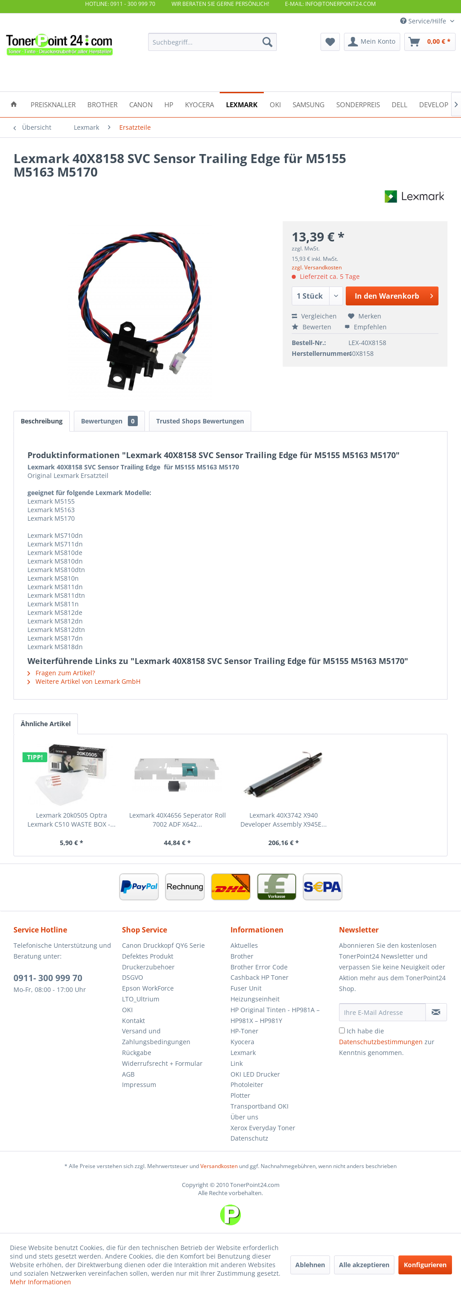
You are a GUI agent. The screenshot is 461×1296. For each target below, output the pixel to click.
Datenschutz (249, 1138)
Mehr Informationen (40, 1282)
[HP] (168, 104)
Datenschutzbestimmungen (381, 1041)
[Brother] (102, 104)
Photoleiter (246, 1084)
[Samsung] (308, 104)
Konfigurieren (425, 1264)
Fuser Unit (246, 988)
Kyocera (242, 1041)
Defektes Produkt (147, 956)
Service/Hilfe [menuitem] (424, 21)
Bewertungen (109, 421)
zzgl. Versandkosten (317, 267)
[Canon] (140, 104)
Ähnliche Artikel (46, 723)
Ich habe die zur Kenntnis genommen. (386, 1042)
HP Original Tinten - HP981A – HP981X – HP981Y (275, 1015)
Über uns (244, 1117)
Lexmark (243, 1052)
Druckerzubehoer (148, 967)
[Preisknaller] (53, 104)
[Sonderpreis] (358, 104)
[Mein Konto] (372, 42)
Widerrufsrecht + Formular (162, 1063)
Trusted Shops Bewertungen (200, 421)
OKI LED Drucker (255, 1074)
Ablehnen (310, 1264)
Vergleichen (314, 316)
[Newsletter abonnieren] (436, 1012)
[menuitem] (212, 42)
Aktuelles (244, 945)
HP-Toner (244, 1031)
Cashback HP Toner (259, 977)
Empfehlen (365, 327)
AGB (128, 1074)
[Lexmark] (242, 104)
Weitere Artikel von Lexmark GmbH (83, 681)
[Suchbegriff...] (212, 42)
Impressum (139, 1084)
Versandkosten (219, 1166)
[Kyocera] (199, 104)
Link (236, 1063)
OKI (127, 1009)
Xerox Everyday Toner (262, 1127)
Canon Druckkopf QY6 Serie (163, 945)
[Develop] (433, 104)
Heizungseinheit (255, 999)
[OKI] (275, 104)
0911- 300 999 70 (48, 978)
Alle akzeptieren (364, 1264)
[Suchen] (267, 42)
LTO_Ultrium (140, 999)
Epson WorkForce (148, 988)
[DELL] (399, 104)
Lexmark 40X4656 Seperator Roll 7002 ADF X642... (177, 819)
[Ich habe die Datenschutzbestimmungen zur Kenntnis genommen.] (342, 1030)
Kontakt (133, 1020)
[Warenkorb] (430, 42)
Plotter (240, 1095)
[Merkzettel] (330, 42)
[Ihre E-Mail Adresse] (382, 1012)
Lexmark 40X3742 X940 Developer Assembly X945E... (283, 819)
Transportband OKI (259, 1106)
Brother (241, 956)
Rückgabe (136, 1052)
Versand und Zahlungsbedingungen (156, 1036)
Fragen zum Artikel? (61, 672)
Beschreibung (42, 421)
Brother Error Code (259, 967)
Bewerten (312, 327)
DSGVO (132, 977)
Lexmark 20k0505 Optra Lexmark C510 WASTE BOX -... (71, 819)
